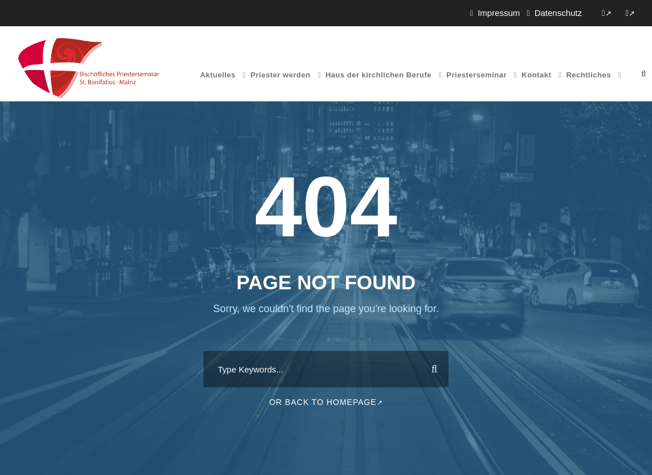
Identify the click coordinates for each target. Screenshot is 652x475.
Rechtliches (588, 75)
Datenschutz (558, 13)
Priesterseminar (476, 75)
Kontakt (536, 75)
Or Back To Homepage (326, 402)
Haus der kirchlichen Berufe (378, 75)
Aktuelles (217, 75)
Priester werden (281, 75)
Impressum (499, 13)
